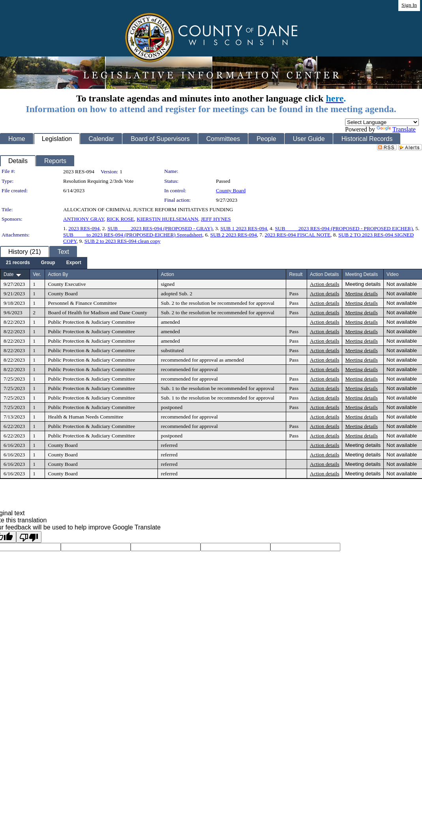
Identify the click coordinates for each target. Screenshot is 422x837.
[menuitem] (18, 262)
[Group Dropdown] (48, 263)
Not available (401, 284)
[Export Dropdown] (74, 263)
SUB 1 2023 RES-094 (243, 228)
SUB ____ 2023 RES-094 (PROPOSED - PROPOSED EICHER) (344, 228)
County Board (231, 190)
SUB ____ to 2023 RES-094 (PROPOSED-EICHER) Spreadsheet (132, 235)
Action (167, 274)
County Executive (67, 284)
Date (8, 274)
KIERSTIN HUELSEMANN (167, 219)
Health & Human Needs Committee (85, 417)
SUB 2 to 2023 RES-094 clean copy (122, 241)
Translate (396, 129)
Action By (58, 274)
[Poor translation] (28, 537)
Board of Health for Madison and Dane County (97, 312)
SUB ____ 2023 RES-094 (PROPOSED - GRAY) (159, 228)
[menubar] (43, 263)
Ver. (37, 274)
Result (295, 274)
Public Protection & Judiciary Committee (91, 322)
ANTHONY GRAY (83, 219)
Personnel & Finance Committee (82, 303)
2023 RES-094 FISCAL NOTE (298, 235)
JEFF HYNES (216, 219)
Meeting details (363, 284)
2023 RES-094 (83, 228)
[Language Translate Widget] (382, 122)
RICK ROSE (120, 219)
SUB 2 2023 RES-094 (233, 235)
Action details (324, 284)
